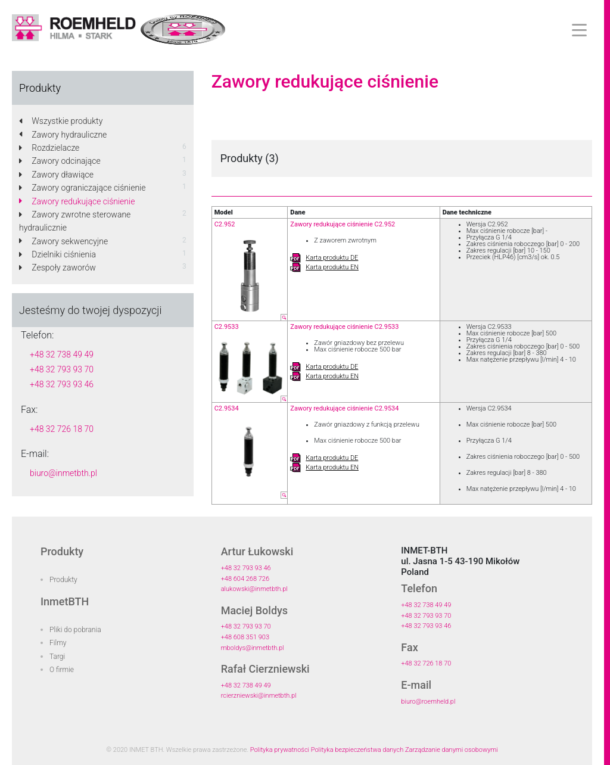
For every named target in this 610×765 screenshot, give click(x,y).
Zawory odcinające (60, 161)
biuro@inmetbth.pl (63, 473)
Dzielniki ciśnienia (57, 254)
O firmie (61, 670)
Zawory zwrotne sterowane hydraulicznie (74, 221)
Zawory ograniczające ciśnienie (82, 187)
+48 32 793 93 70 (62, 369)
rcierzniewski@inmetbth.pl (259, 695)
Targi (57, 656)
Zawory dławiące (56, 174)
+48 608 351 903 (245, 637)
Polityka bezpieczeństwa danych (357, 750)
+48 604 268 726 (245, 579)
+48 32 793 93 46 (62, 384)
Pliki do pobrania (75, 630)
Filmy (58, 643)
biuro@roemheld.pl (428, 701)
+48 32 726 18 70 (62, 429)
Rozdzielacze (49, 148)
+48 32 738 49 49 (62, 354)
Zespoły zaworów (57, 267)
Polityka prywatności (279, 750)
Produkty (63, 580)
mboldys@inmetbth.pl (252, 648)
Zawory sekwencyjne (63, 241)
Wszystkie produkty (60, 121)
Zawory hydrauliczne (63, 134)
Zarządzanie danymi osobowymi (451, 750)
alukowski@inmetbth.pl (254, 589)
